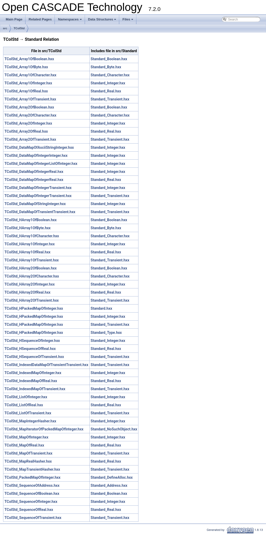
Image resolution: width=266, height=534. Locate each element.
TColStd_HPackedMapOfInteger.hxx (33, 308)
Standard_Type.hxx (106, 332)
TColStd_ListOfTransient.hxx (27, 413)
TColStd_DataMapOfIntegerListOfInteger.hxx (40, 163)
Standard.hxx (101, 308)
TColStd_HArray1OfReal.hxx (27, 252)
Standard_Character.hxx (110, 75)
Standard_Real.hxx (106, 91)
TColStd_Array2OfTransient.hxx (30, 139)
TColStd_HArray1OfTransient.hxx (31, 260)
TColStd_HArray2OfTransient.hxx (31, 300)
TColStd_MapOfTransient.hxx (28, 453)
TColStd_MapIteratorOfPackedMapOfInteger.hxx (43, 429)
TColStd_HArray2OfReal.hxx (27, 292)
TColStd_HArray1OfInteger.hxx (29, 244)
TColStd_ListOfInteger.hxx (25, 397)
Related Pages (40, 19)
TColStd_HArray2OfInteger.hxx (29, 284)
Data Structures (102, 20)
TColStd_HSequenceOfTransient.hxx (34, 357)
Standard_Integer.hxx (108, 83)
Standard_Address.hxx (109, 485)
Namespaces (70, 20)
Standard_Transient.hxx (110, 99)
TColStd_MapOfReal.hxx (24, 445)
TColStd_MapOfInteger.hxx (26, 437)
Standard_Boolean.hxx (109, 59)
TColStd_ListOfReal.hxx (23, 405)
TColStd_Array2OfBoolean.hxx (29, 107)
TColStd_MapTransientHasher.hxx (32, 469)
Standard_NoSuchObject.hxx (114, 429)
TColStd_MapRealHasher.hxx (28, 461)
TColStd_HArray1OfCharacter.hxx (31, 236)
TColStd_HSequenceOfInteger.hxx (32, 341)
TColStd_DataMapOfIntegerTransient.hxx (37, 188)
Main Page (14, 19)
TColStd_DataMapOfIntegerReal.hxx (33, 172)
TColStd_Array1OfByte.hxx (26, 67)
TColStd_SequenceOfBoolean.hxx (31, 493)
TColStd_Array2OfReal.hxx (26, 131)
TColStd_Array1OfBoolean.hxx (29, 59)
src (5, 28)
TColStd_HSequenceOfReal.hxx (30, 349)
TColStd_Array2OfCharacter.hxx (30, 115)
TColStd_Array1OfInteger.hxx (28, 83)
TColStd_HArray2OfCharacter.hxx (31, 276)
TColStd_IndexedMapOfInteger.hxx (32, 373)
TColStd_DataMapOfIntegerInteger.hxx (36, 155)
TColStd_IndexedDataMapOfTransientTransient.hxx (46, 365)
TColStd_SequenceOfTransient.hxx (32, 518)
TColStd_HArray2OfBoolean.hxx (30, 268)
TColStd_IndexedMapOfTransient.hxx (34, 389)
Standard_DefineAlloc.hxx (112, 477)
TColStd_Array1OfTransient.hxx (30, 99)
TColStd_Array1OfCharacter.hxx (30, 75)
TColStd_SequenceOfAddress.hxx (31, 485)
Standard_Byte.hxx (106, 67)
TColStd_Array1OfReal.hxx (26, 91)
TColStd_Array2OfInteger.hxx (28, 123)
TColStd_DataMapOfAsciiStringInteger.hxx (39, 147)
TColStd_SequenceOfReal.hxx (28, 510)
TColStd (19, 28)
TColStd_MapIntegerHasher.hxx (30, 421)
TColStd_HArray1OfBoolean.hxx (30, 220)
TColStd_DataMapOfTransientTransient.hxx (39, 212)
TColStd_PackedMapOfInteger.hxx (32, 477)
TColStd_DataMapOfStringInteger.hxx (35, 204)
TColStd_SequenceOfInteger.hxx (30, 501)
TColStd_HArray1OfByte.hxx (27, 228)
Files (128, 20)
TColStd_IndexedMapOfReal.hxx (30, 381)
